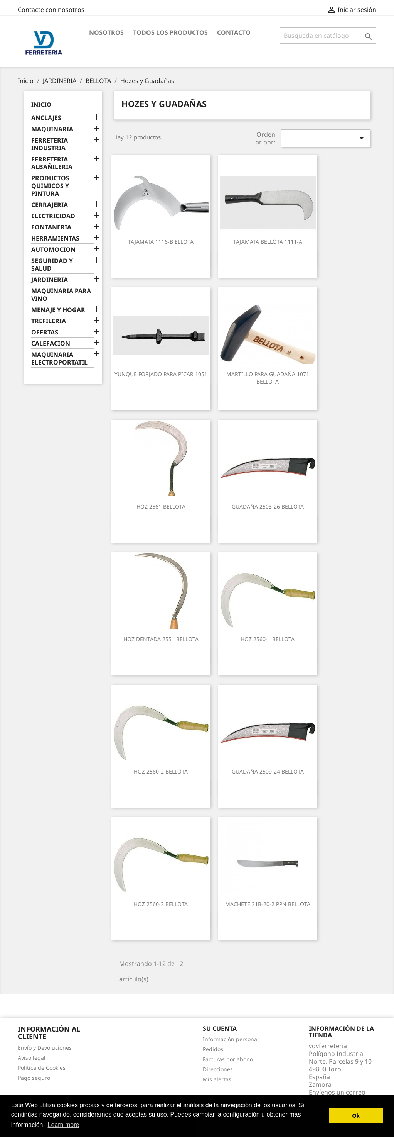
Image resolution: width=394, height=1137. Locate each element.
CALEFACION (50, 343)
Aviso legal (31, 1057)
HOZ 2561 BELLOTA (160, 506)
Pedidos (213, 1049)
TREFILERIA (48, 321)
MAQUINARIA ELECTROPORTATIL (59, 359)
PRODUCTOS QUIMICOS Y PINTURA (50, 186)
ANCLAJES (46, 118)
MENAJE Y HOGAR (58, 310)
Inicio (41, 104)
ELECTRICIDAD (53, 216)
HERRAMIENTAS (55, 238)
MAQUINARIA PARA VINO (61, 295)
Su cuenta (220, 1028)
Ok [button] (356, 1116)
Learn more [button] (63, 1125)
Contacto (234, 32)
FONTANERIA (51, 227)
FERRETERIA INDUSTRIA (49, 144)
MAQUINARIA (52, 129)
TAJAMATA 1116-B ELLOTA (161, 241)
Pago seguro (34, 1077)
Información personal (231, 1039)
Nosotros (106, 32)
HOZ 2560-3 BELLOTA (161, 904)
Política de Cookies (42, 1067)
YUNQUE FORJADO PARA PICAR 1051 (160, 374)
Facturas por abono (228, 1059)
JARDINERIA (49, 280)
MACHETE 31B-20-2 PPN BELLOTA (267, 904)
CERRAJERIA (49, 205)
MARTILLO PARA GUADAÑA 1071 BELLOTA (267, 377)
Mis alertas (217, 1079)
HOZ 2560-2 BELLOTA (161, 771)
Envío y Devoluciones (45, 1047)
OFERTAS (44, 332)
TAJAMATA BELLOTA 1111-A (267, 241)
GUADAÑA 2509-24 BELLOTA (268, 771)
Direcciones (218, 1069)
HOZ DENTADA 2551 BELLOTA (161, 639)
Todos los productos (170, 32)
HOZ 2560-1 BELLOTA (268, 639)
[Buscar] (328, 35)
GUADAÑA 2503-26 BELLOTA (268, 506)
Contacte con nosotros (51, 9)
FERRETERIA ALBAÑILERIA (51, 163)
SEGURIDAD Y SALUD (52, 265)
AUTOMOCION (53, 250)
